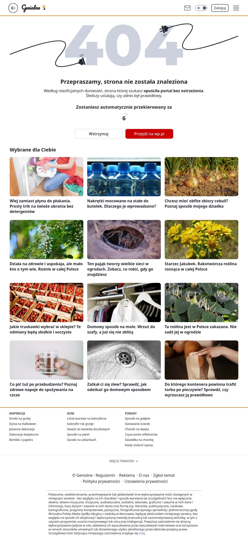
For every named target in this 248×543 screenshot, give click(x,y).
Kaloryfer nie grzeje (80, 424)
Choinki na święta (137, 429)
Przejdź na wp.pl (149, 133)
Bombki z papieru (21, 440)
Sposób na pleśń (78, 434)
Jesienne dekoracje (22, 429)
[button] (236, 8)
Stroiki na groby (20, 418)
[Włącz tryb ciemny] (201, 8)
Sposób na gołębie (137, 418)
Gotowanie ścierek (137, 424)
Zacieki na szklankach (81, 440)
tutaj (142, 533)
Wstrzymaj (98, 133)
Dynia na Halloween (22, 424)
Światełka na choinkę (139, 440)
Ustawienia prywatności (145, 481)
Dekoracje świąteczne (24, 434)
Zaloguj (220, 8)
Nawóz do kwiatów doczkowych (88, 429)
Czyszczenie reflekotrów (141, 434)
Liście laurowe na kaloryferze (86, 418)
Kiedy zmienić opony (139, 445)
